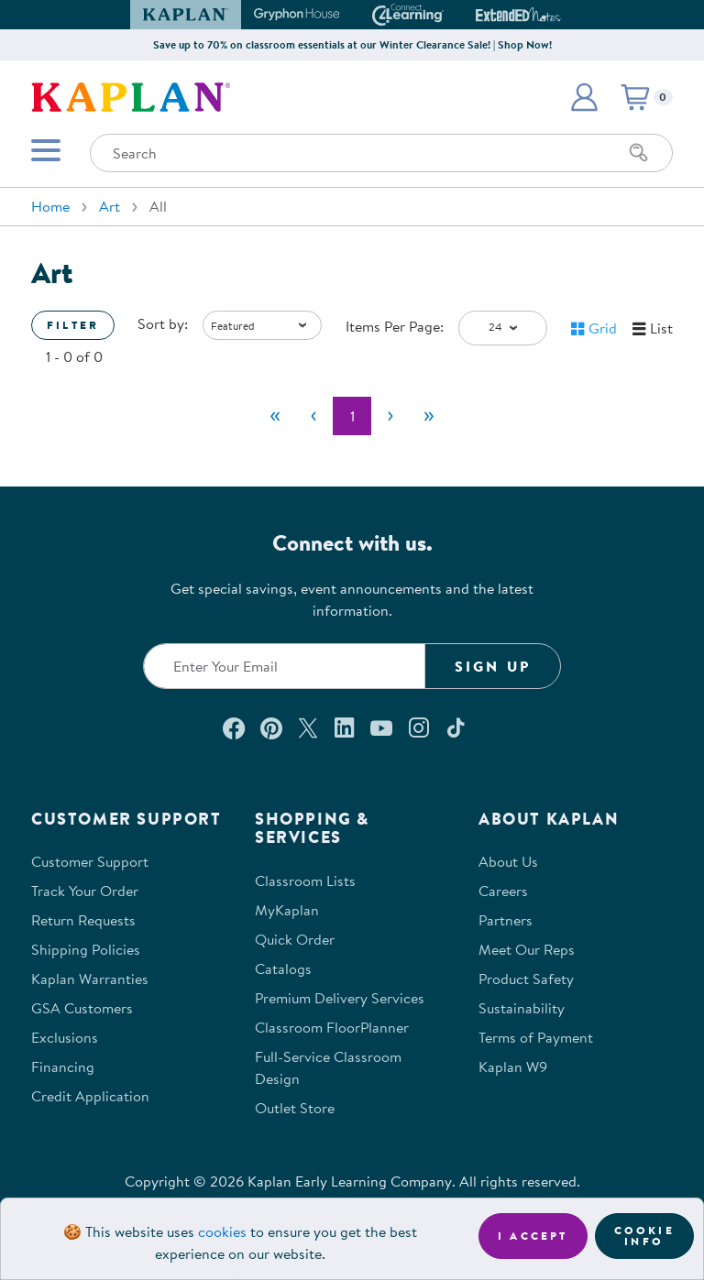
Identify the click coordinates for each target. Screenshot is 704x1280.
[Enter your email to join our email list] (284, 666)
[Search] (639, 153)
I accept (533, 1235)
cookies (222, 1231)
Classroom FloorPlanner (332, 1027)
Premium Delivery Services (339, 998)
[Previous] (313, 416)
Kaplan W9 (512, 1066)
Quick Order (295, 939)
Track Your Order (84, 891)
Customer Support (89, 861)
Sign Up (493, 666)
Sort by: (163, 323)
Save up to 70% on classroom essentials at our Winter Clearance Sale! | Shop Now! (352, 44)
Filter (73, 325)
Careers (503, 891)
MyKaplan (287, 910)
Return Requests (83, 920)
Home (50, 206)
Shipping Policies (85, 949)
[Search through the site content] (381, 153)
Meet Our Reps (526, 949)
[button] (584, 97)
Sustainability (521, 1008)
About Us (508, 861)
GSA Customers (82, 1008)
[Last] (429, 416)
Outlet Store (295, 1108)
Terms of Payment (535, 1037)
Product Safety (526, 978)
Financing (62, 1066)
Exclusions (64, 1037)
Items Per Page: (395, 326)
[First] (275, 416)
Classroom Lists (305, 880)
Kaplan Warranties (89, 978)
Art (109, 206)
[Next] (390, 416)
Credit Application (90, 1096)
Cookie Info (644, 1235)
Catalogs (283, 968)
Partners (505, 920)
